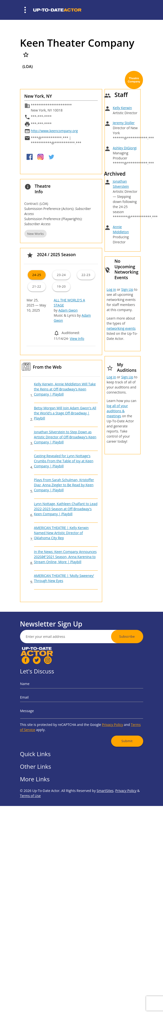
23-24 (61, 275)
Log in (111, 289)
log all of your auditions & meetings (117, 410)
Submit (110, 728)
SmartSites (105, 812)
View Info (77, 338)
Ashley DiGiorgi (125, 148)
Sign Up (127, 289)
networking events (120, 328)
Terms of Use (30, 817)
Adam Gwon (68, 310)
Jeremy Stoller (124, 122)
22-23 (86, 275)
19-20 (61, 286)
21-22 (36, 286)
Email (45, 700)
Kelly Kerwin (122, 107)
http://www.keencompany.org (54, 130)
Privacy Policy (101, 718)
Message (46, 709)
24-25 (36, 275)
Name (45, 692)
